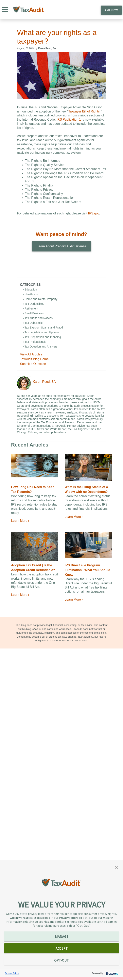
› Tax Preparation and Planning (42, 337)
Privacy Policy (12, 973)
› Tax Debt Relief (33, 322)
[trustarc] (111, 973)
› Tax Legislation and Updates (41, 332)
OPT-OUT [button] (61, 960)
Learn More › (20, 520)
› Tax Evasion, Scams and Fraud (43, 327)
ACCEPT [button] (62, 948)
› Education (30, 289)
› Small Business (33, 313)
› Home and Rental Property (40, 299)
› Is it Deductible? (33, 303)
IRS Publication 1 (69, 119)
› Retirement (30, 308)
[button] (116, 866)
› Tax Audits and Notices (38, 318)
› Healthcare (30, 294)
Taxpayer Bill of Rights (84, 111)
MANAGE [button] (61, 936)
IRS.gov (93, 213)
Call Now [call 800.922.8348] (111, 10)
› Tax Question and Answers (40, 346)
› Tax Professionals (34, 341)
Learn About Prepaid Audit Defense (61, 246)
